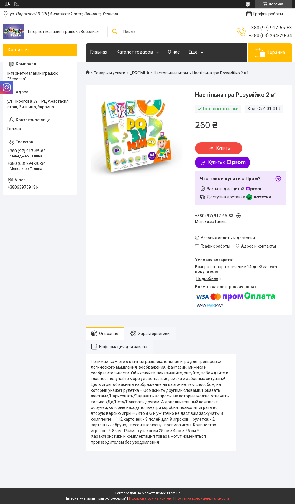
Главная (98, 52)
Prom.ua (174, 493)
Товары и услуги (109, 73)
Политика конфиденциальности (202, 498)
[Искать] (115, 32)
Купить (223, 148)
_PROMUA (140, 73)
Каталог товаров (134, 52)
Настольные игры (171, 73)
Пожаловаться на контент (151, 498)
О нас (174, 52)
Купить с (227, 162)
